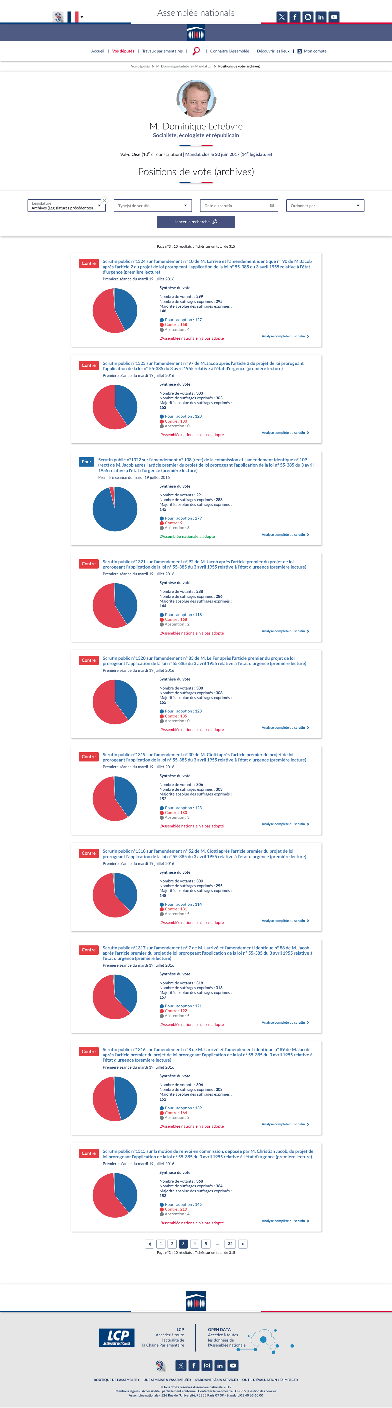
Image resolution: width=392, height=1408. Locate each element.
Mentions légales (128, 1391)
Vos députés (140, 66)
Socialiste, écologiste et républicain (196, 136)
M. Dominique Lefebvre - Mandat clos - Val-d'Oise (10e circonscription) (184, 66)
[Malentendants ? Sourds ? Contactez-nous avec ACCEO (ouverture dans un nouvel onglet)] (160, 1366)
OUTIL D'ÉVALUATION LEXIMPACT (269, 1380)
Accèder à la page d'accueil (196, 30)
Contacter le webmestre (215, 1391)
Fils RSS (240, 1391)
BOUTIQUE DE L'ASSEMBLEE (115, 1380)
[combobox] (67, 206)
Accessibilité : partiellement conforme (169, 1391)
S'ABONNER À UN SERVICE (215, 1380)
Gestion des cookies (262, 1391)
